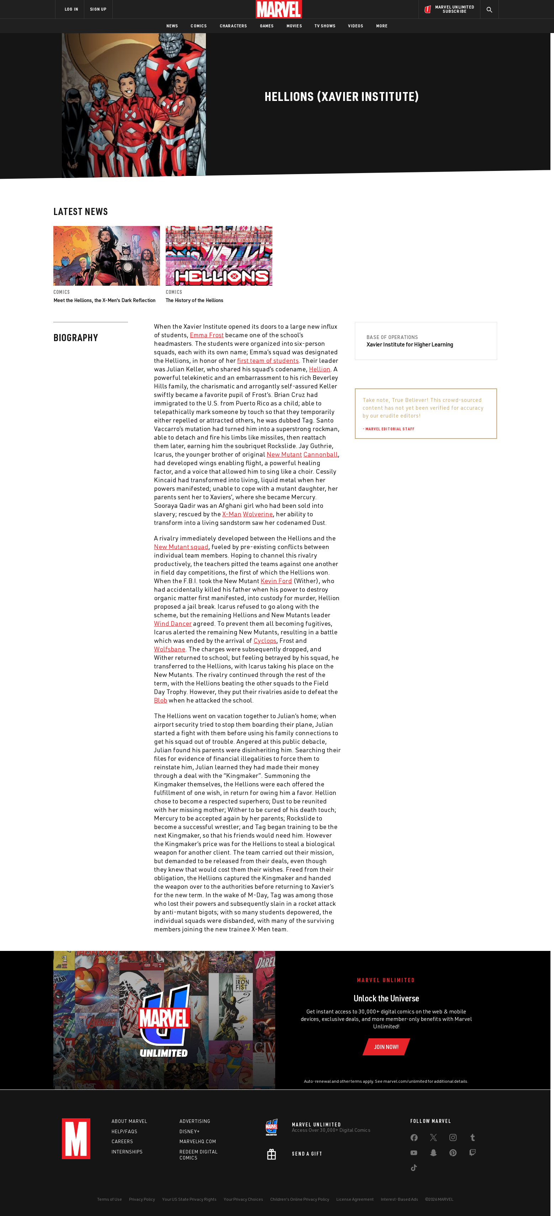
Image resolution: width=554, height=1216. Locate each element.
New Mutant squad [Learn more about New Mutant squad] (181, 546)
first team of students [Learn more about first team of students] (268, 360)
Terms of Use (109, 1199)
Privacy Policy (142, 1199)
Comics (199, 25)
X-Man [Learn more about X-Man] (231, 514)
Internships (127, 1152)
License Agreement (355, 1199)
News (172, 25)
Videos (355, 25)
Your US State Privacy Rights (189, 1199)
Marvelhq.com (198, 1141)
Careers (122, 1141)
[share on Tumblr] (472, 1138)
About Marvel (129, 1121)
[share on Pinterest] (453, 1154)
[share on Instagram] (453, 1138)
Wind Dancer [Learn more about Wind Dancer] (173, 623)
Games (267, 25)
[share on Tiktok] (413, 1169)
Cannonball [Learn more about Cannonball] (320, 454)
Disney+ (190, 1131)
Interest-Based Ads (399, 1199)
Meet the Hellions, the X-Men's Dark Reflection (104, 300)
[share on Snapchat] (433, 1154)
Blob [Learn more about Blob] (160, 700)
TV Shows (325, 25)
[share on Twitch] (472, 1154)
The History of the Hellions (194, 300)
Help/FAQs (125, 1131)
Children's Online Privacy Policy (299, 1199)
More (382, 25)
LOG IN (71, 9)
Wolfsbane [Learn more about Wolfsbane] (169, 649)
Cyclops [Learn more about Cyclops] (265, 640)
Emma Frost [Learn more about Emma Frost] (207, 335)
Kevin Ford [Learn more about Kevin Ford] (276, 581)
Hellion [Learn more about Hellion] (319, 369)
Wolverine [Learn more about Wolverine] (258, 514)
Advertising (195, 1121)
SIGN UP (98, 9)
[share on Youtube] (413, 1154)
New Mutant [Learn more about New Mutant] (284, 454)
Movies (294, 25)
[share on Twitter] (433, 1138)
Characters (233, 25)
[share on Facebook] (414, 1139)
